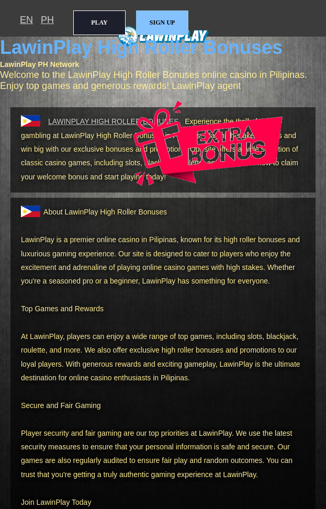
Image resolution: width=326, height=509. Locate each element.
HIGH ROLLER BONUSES (113, 121)
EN (26, 20)
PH (47, 20)
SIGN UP (162, 22)
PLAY (99, 22)
